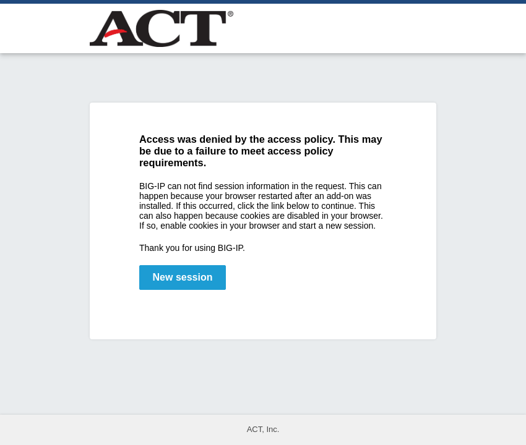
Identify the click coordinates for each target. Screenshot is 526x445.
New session (183, 277)
